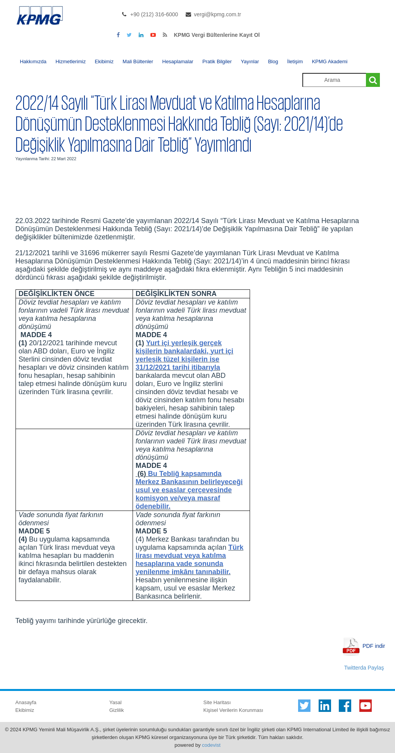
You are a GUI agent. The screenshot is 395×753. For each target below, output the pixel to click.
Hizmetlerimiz (70, 61)
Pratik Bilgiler (217, 61)
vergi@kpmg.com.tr (217, 14)
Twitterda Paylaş (364, 668)
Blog (273, 61)
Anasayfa (26, 702)
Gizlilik (116, 710)
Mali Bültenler (137, 61)
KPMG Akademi (330, 61)
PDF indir (373, 645)
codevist (211, 745)
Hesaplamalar (177, 61)
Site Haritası (217, 702)
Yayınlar (250, 61)
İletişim (295, 61)
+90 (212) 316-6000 (154, 14)
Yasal (115, 702)
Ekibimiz (104, 61)
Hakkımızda (33, 61)
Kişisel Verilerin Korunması (234, 710)
